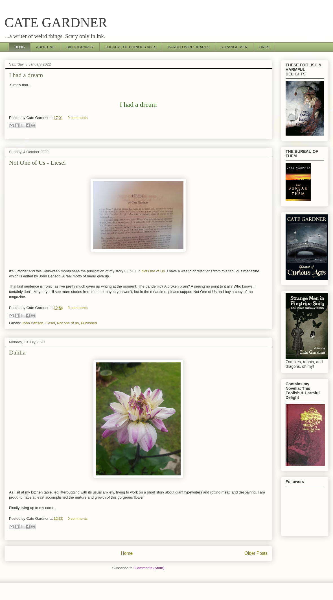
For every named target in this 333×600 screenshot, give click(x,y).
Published (89, 323)
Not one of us (68, 323)
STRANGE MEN (234, 47)
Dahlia (17, 352)
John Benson (32, 323)
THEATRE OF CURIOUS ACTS (131, 47)
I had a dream (26, 75)
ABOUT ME (45, 47)
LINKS (264, 47)
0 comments (77, 118)
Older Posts (256, 553)
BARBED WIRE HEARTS (188, 47)
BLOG (20, 47)
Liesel (50, 323)
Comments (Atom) (149, 568)
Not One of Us (153, 271)
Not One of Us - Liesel (37, 162)
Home (127, 553)
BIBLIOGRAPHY (80, 47)
